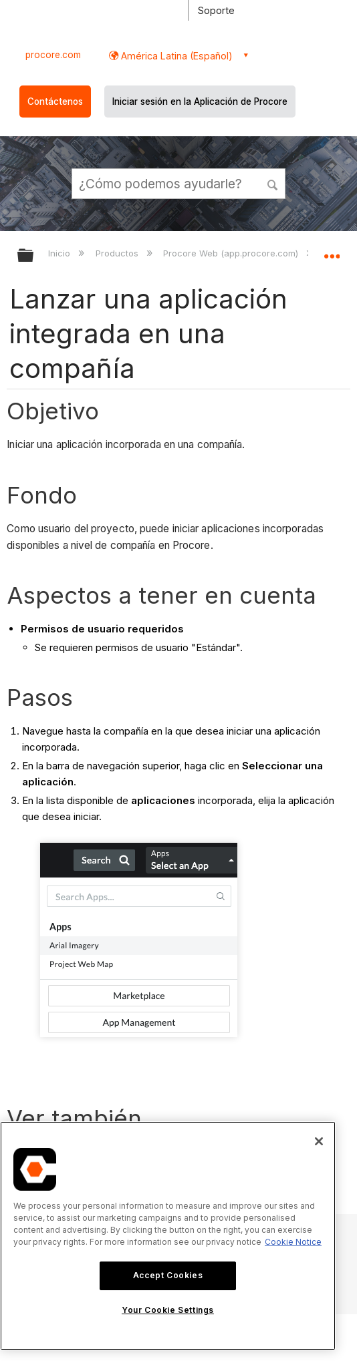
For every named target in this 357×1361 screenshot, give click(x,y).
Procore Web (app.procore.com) (232, 253)
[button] (272, 183)
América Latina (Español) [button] (175, 55)
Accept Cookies (168, 1275)
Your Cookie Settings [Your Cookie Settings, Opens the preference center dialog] (168, 1310)
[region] (168, 1235)
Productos (118, 253)
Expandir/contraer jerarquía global (34, 256)
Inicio (60, 253)
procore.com (53, 54)
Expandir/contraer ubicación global (332, 251)
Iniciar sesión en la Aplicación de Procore (199, 101)
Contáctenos (55, 101)
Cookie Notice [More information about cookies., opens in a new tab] (293, 1242)
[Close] (319, 1141)
